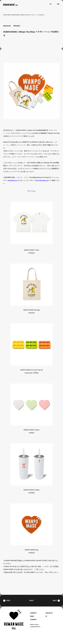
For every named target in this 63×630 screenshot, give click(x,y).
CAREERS (33, 616)
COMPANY (33, 609)
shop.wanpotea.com (41, 177)
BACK (31, 597)
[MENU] (58, 4)
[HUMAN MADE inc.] (10, 5)
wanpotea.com (12, 177)
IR (46, 612)
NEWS (9, 15)
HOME (5, 15)
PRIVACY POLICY (34, 620)
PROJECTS (49, 609)
